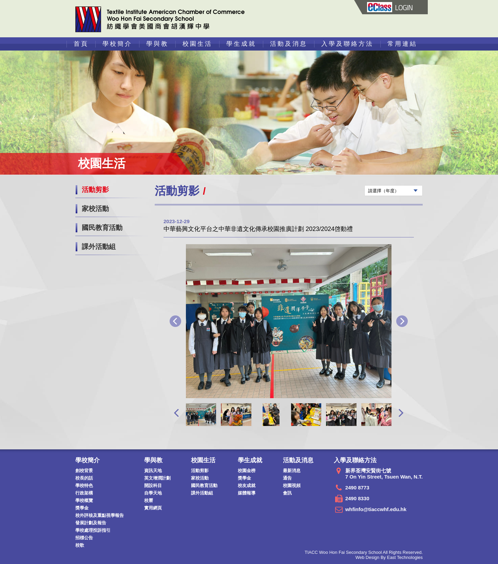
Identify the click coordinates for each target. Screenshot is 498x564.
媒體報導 (246, 492)
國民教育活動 (102, 227)
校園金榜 (246, 470)
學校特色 (84, 485)
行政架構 (84, 492)
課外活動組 (99, 246)
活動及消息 (288, 43)
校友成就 (246, 485)
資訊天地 (153, 470)
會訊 (287, 492)
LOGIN (390, 7)
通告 (287, 478)
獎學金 (82, 507)
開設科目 (153, 485)
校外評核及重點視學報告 (99, 515)
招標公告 (84, 537)
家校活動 (95, 208)
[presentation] (176, 412)
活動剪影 (95, 189)
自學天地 (153, 492)
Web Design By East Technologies (389, 557)
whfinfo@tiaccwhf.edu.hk (375, 509)
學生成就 (241, 43)
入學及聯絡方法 (347, 43)
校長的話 (84, 478)
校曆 (148, 500)
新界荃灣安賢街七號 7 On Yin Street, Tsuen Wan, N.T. (384, 474)
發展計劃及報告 (90, 522)
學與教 (157, 43)
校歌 (79, 545)
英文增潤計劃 (157, 478)
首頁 (81, 43)
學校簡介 (117, 43)
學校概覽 (84, 500)
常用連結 (402, 43)
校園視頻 (292, 485)
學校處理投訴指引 (93, 530)
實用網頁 (153, 507)
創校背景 (84, 470)
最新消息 (292, 470)
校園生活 (197, 43)
